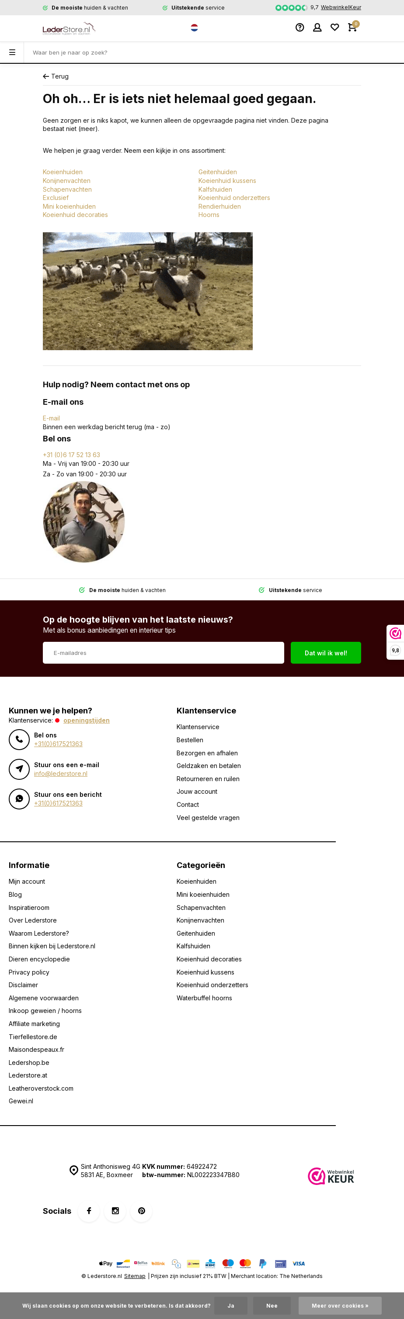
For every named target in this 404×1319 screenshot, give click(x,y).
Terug (56, 76)
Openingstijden (86, 720)
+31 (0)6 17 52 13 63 (71, 454)
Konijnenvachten (67, 180)
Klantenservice (198, 726)
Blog (15, 894)
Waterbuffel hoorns (204, 998)
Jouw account (197, 791)
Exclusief (56, 197)
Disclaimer (23, 984)
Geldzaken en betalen (209, 765)
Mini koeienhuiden (69, 206)
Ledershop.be (29, 1062)
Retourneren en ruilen (208, 778)
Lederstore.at (28, 1075)
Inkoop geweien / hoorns (45, 1010)
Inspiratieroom (29, 907)
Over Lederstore (33, 920)
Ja (230, 1305)
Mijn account (27, 881)
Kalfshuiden (215, 189)
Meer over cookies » (340, 1305)
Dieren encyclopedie (39, 959)
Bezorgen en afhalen (207, 753)
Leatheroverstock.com (41, 1088)
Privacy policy (29, 972)
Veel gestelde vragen (208, 817)
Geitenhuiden (218, 172)
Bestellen (190, 740)
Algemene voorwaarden (44, 998)
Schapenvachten (67, 189)
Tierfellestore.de (33, 1036)
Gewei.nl (21, 1101)
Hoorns (209, 214)
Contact (188, 804)
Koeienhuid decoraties (75, 214)
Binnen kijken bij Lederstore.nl (52, 946)
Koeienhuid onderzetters (234, 197)
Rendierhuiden (220, 206)
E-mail (51, 418)
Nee (272, 1305)
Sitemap (135, 1276)
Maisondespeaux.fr (36, 1049)
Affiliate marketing (34, 1023)
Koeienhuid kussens (227, 180)
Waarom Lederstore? (39, 933)
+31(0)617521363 (58, 743)
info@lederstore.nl (60, 773)
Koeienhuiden (63, 172)
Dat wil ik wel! (326, 653)
